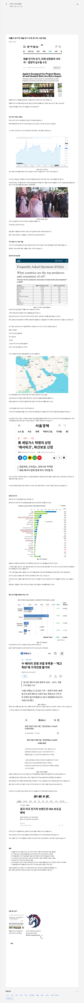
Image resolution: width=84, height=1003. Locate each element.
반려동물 (31, 995)
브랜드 (47, 995)
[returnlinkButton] (6, 4)
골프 (21, 995)
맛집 (26, 995)
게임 (12, 995)
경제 (16, 995)
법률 (37, 995)
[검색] (78, 4)
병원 (42, 995)
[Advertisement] (42, 21)
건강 (7, 995)
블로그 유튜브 (55, 995)
